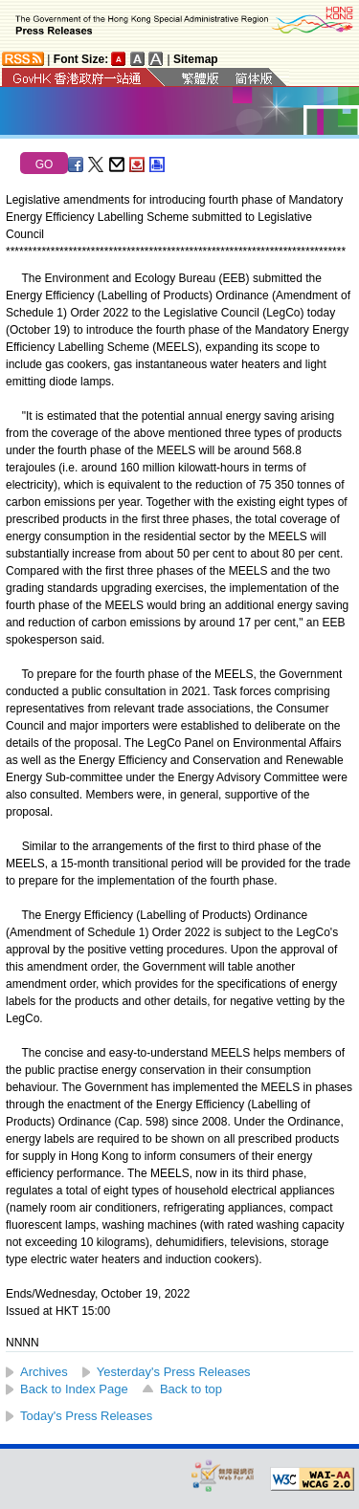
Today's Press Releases (86, 1416)
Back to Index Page (74, 1389)
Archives (44, 1372)
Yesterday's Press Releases (174, 1372)
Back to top (191, 1389)
